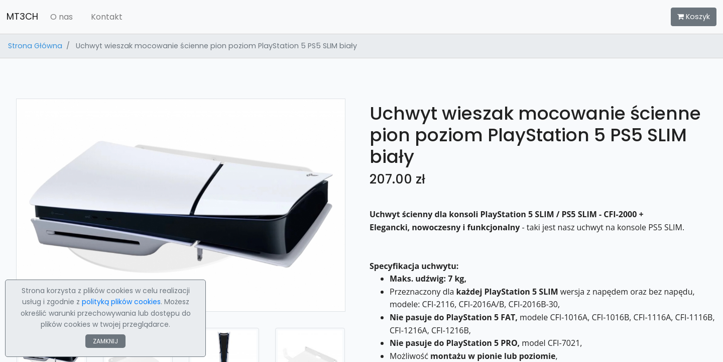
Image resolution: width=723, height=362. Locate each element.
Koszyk (693, 17)
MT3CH (22, 16)
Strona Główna (35, 46)
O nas (61, 17)
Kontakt (107, 17)
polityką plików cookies (121, 302)
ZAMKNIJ (105, 341)
